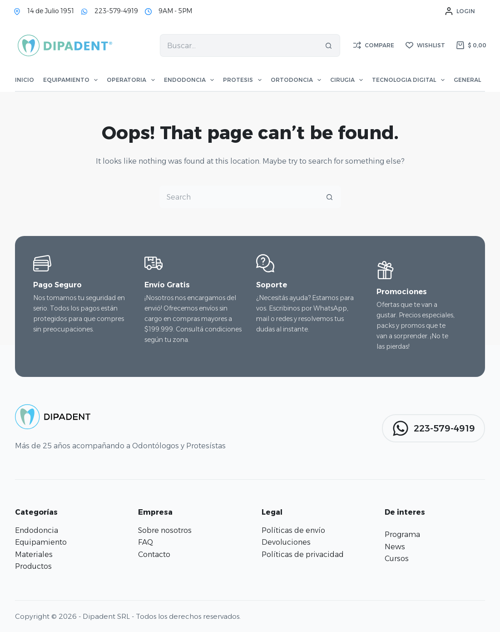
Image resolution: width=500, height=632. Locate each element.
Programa (402, 534)
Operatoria (130, 80)
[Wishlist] (425, 45)
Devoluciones (286, 542)
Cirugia (346, 80)
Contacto (154, 554)
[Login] (460, 11)
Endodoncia (189, 80)
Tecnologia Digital (408, 80)
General (471, 80)
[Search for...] (238, 45)
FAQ (145, 542)
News (395, 546)
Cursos (397, 558)
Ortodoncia (296, 80)
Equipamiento (70, 80)
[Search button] (328, 45)
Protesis (242, 80)
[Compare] (373, 45)
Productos (33, 566)
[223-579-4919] (84, 11)
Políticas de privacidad (303, 554)
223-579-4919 (116, 11)
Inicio (24, 79)
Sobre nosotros (165, 530)
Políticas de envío (293, 530)
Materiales (34, 554)
